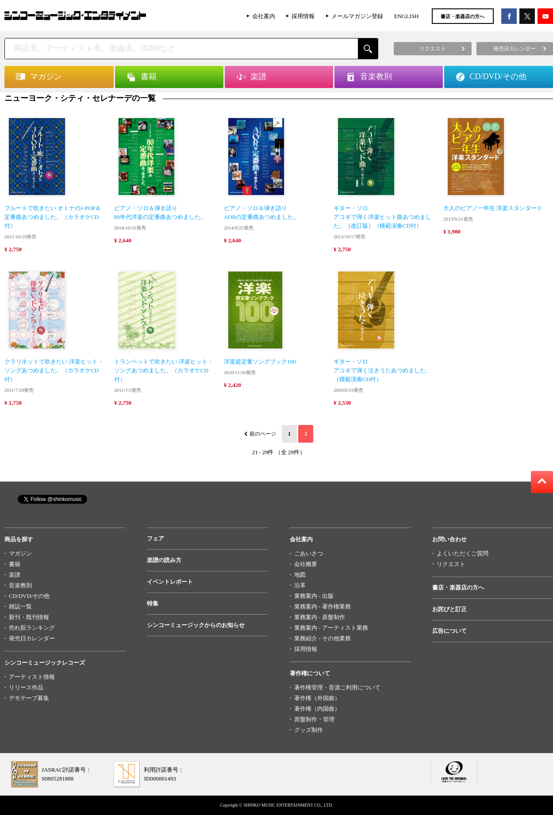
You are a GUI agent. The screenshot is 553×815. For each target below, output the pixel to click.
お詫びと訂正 (449, 609)
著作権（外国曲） (317, 698)
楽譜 (14, 574)
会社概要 (305, 564)
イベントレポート (170, 581)
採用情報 (303, 16)
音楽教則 (20, 585)
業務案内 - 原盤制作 (319, 617)
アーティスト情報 (32, 676)
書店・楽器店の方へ (462, 16)
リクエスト (451, 564)
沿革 (300, 585)
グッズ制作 (308, 730)
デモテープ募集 (29, 698)
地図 (300, 574)
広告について (449, 631)
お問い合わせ (449, 539)
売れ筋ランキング (32, 627)
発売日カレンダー (32, 638)
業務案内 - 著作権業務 (322, 606)
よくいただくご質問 (462, 553)
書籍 (14, 564)
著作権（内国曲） (317, 708)
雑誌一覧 (20, 606)
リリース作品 (26, 687)
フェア (155, 538)
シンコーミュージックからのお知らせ (196, 625)
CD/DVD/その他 (29, 596)
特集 (152, 603)
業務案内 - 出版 (314, 596)
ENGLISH (406, 16)
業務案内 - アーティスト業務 (331, 627)
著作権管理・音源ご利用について (337, 687)
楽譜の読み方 (164, 560)
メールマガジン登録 (357, 16)
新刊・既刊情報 (29, 617)
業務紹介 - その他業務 (322, 638)
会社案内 (263, 16)
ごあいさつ (308, 553)
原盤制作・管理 (314, 719)
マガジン (20, 553)
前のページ (263, 434)
